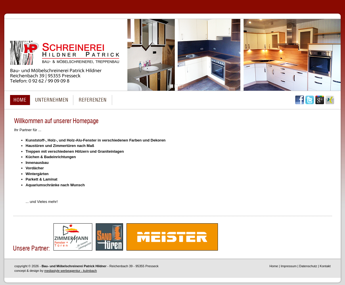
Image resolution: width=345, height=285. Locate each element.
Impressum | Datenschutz (299, 266)
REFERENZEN (93, 100)
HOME (20, 100)
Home (273, 266)
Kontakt (325, 266)
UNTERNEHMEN (51, 100)
